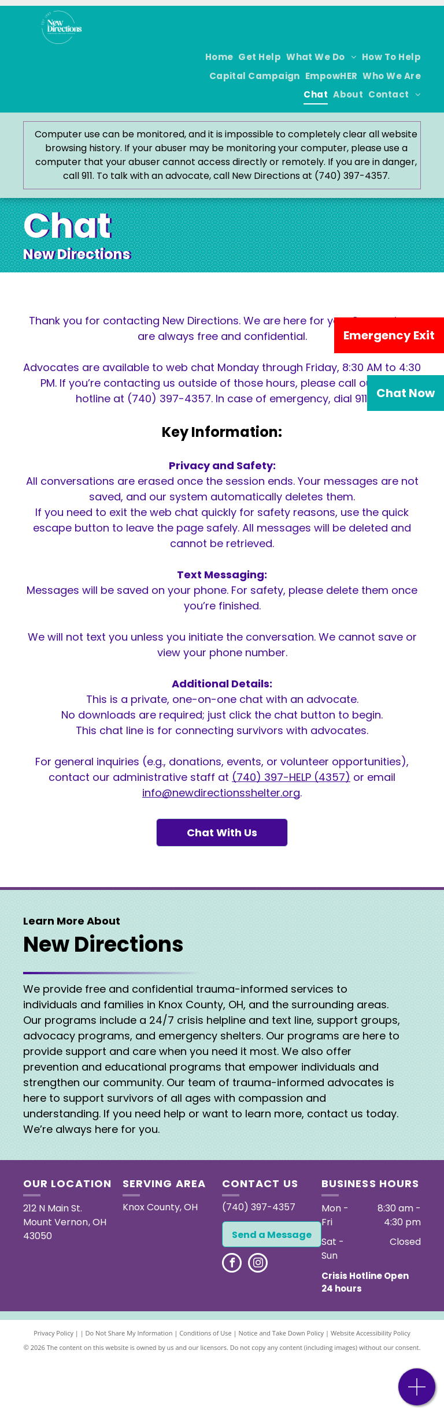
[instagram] (258, 1264)
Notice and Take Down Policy (281, 1333)
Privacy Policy (53, 1333)
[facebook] (232, 1264)
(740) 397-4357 (169, 398)
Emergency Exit (389, 335)
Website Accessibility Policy (370, 1333)
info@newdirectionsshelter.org (221, 792)
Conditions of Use (205, 1333)
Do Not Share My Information (129, 1333)
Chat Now (405, 393)
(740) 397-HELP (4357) (291, 777)
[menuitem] (217, 57)
